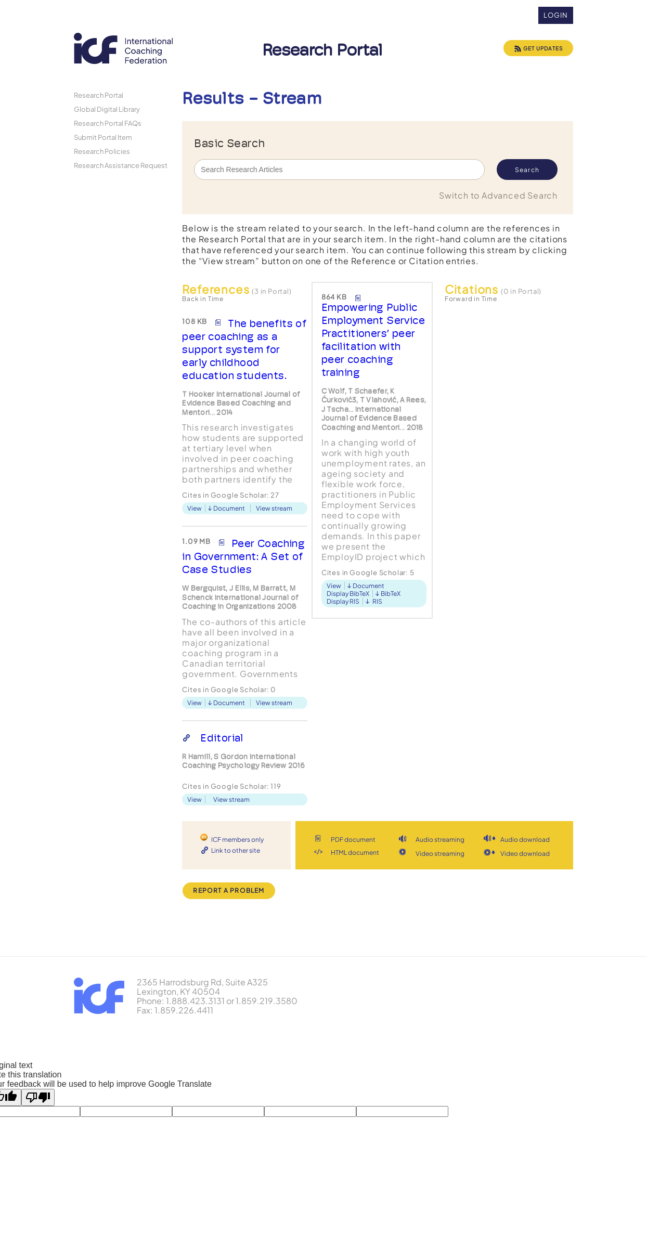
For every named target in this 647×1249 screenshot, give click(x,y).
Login (556, 15)
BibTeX (390, 593)
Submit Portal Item (103, 137)
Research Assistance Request (120, 165)
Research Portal (98, 94)
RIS (377, 601)
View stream (274, 508)
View (194, 508)
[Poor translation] (38, 1097)
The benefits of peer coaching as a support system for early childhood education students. (244, 349)
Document (229, 508)
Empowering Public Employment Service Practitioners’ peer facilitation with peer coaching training (373, 340)
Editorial (221, 738)
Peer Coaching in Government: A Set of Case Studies (243, 556)
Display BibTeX (348, 593)
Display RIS (343, 601)
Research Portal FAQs (107, 123)
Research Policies (102, 151)
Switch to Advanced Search (498, 195)
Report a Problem (228, 890)
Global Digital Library (107, 109)
